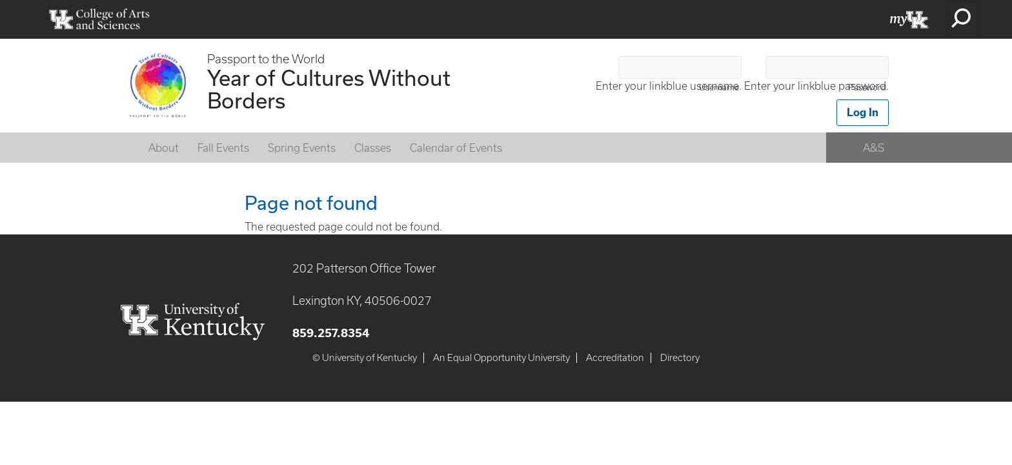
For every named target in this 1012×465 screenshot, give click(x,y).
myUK (909, 19)
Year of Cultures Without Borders (328, 88)
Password (867, 87)
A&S (873, 148)
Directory (680, 358)
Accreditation (615, 358)
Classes (372, 148)
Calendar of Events (456, 148)
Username (719, 87)
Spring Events (302, 148)
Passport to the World (266, 59)
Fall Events (223, 148)
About (163, 148)
